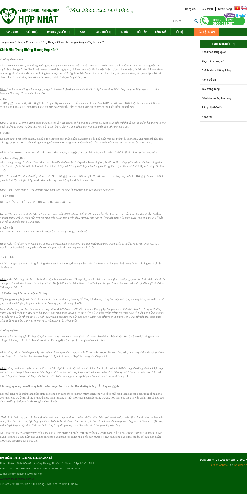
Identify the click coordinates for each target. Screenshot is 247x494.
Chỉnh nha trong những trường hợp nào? (80, 42)
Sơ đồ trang (225, 9)
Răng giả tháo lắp (212, 107)
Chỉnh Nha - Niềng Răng (40, 42)
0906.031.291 (223, 20)
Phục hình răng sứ (213, 61)
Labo (82, 32)
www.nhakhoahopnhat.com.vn (17, 478)
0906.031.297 (223, 23)
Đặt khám (209, 32)
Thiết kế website (218, 464)
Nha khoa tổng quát (214, 52)
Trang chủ (190, 9)
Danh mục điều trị (58, 32)
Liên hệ (179, 32)
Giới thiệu (207, 9)
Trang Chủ (11, 32)
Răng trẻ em (209, 79)
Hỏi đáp (142, 32)
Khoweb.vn (240, 464)
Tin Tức (124, 32)
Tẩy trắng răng (211, 89)
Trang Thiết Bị (102, 32)
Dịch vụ (18, 42)
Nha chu (207, 116)
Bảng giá (160, 32)
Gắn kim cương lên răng (216, 98)
